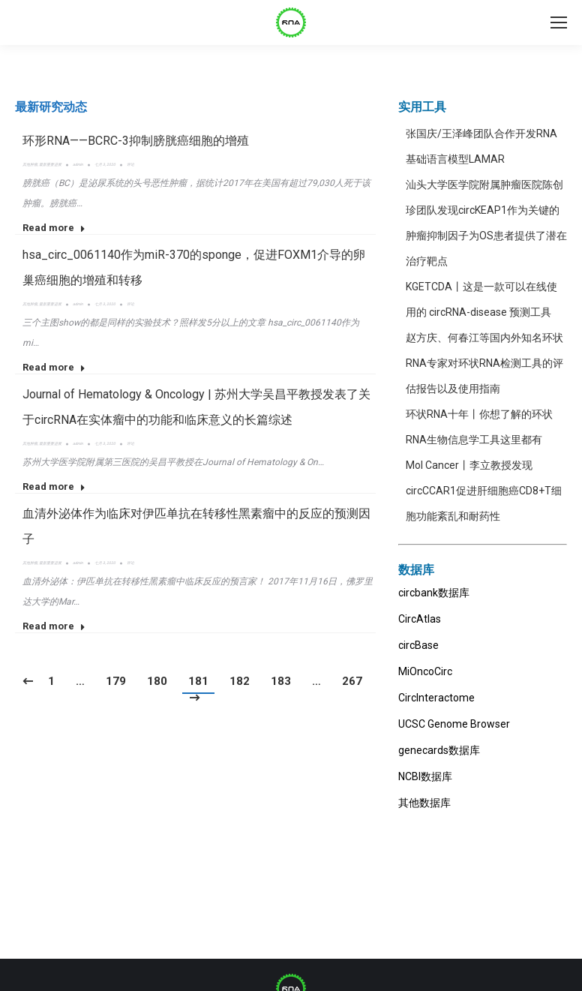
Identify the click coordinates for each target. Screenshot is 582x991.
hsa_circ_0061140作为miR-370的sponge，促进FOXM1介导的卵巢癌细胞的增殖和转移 (193, 267)
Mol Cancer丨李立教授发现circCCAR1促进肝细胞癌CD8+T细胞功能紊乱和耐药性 (484, 490)
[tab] (51, 107)
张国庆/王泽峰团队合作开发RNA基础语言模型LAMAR (481, 146)
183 (281, 681)
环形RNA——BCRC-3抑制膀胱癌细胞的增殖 (135, 141)
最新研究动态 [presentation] (51, 107)
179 (116, 681)
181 (198, 681)
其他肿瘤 (30, 164)
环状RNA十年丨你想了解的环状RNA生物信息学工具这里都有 (479, 427)
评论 (130, 164)
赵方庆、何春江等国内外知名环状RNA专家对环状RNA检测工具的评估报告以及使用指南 (484, 363)
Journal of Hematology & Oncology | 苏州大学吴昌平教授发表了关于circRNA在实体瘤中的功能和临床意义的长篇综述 (196, 407)
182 (240, 681)
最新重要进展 (50, 164)
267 (352, 681)
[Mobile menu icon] (558, 22)
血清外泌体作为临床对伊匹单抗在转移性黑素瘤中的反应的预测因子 (196, 526)
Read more (54, 227)
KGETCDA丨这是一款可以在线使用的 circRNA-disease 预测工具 (481, 299)
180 (157, 681)
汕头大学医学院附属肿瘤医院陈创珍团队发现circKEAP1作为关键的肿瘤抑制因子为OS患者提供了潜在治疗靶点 (486, 223)
